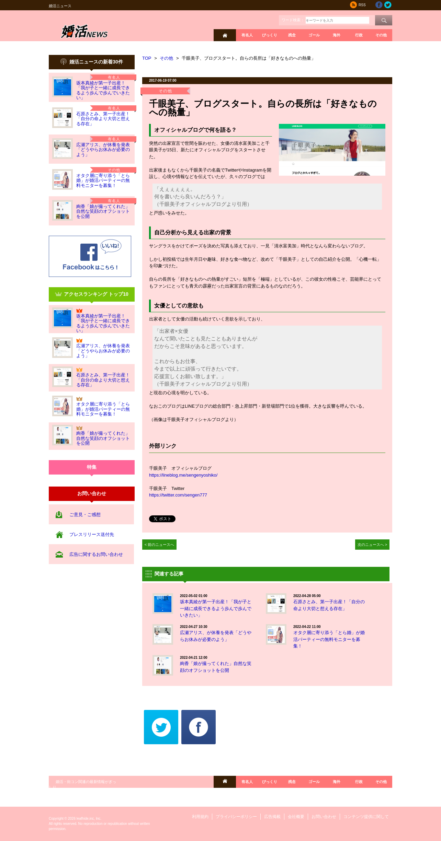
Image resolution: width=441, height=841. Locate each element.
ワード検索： (293, 20)
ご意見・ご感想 (85, 514)
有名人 (247, 35)
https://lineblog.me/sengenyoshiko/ (183, 475)
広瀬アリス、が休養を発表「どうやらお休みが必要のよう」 (103, 149)
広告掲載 (272, 816)
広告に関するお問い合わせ (96, 554)
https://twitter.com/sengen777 (178, 495)
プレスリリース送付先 (91, 534)
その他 (381, 35)
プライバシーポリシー (236, 816)
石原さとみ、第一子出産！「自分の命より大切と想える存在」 (103, 118)
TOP (146, 58)
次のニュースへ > (372, 544)
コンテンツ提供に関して (366, 816)
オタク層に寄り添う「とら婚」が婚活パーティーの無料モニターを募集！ (103, 180)
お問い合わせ (324, 816)
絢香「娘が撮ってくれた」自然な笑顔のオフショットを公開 (103, 211)
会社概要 (296, 816)
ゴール (314, 35)
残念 (292, 35)
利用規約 (200, 816)
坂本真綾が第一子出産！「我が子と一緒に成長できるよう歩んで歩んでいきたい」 (103, 90)
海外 (336, 35)
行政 (359, 35)
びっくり (269, 35)
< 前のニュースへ (159, 544)
